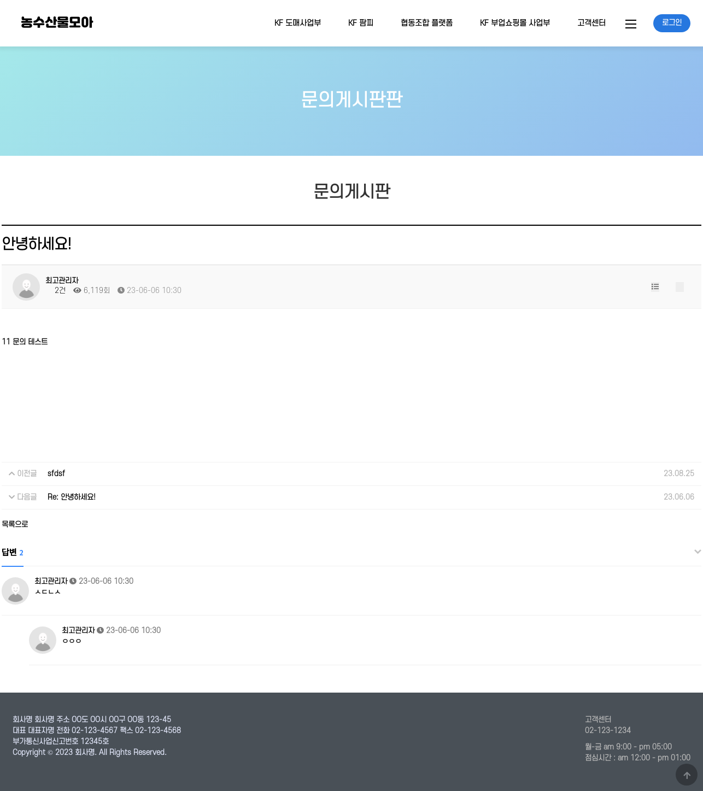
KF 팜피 (360, 23)
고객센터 (591, 23)
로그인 (672, 23)
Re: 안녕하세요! (72, 497)
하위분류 (326, 23)
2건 (55, 290)
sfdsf (56, 474)
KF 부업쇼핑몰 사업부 (515, 23)
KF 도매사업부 (297, 23)
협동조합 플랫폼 (427, 23)
